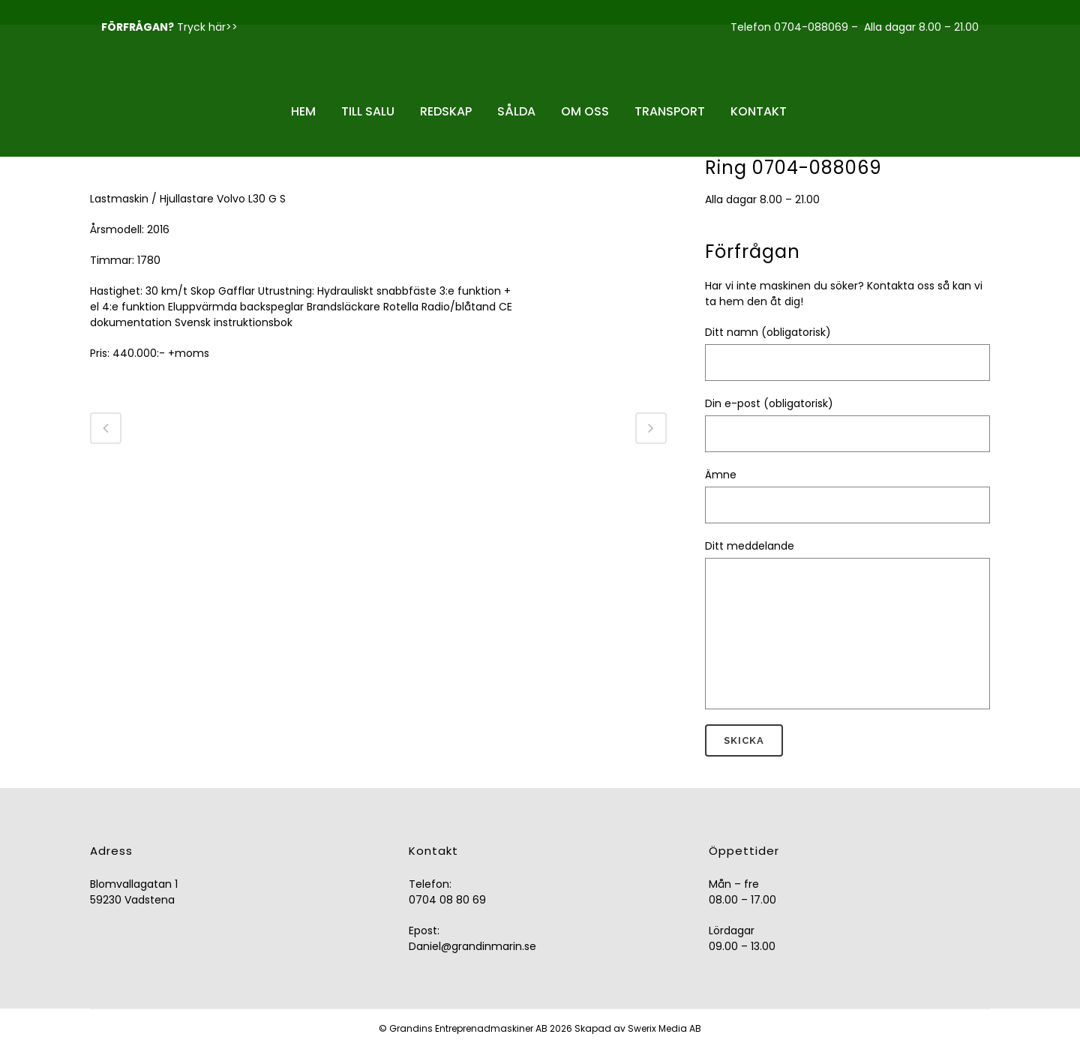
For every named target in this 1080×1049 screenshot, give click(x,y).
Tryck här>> (207, 26)
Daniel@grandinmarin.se (472, 946)
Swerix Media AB (664, 1028)
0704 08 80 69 (447, 899)
